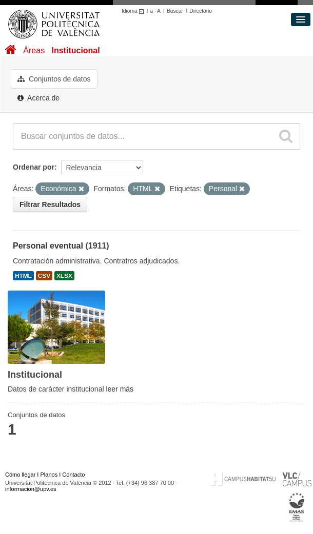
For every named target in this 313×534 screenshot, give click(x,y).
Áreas (34, 50)
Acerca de (38, 98)
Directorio (200, 11)
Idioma (134, 11)
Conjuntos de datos (54, 79)
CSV (44, 275)
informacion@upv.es (30, 489)
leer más (119, 389)
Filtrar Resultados (50, 204)
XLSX (64, 275)
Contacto (73, 474)
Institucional (75, 50)
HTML (23, 275)
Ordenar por (33, 167)
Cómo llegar (20, 474)
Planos (49, 474)
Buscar (175, 11)
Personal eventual (48, 245)
